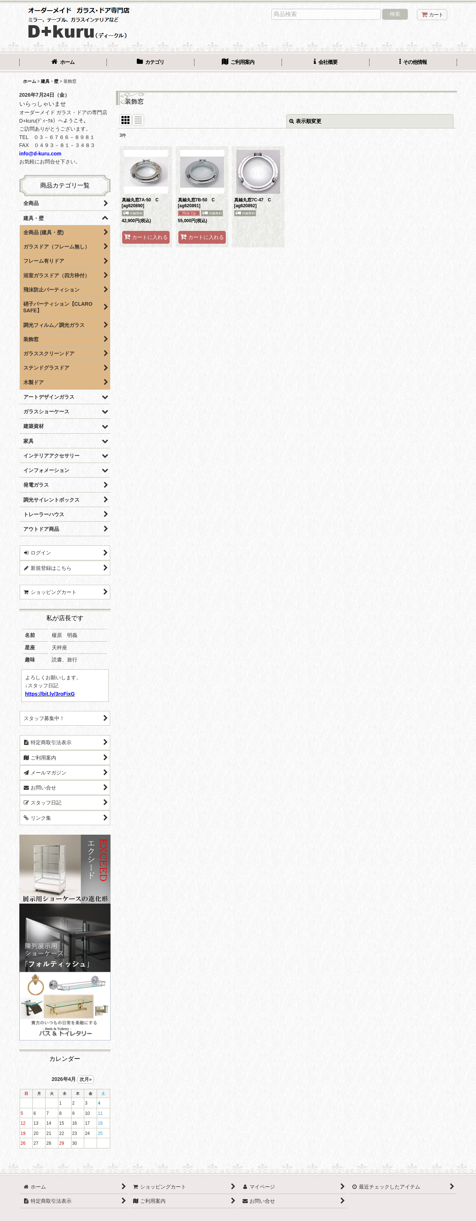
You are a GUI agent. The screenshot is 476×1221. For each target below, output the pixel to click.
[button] (413, 63)
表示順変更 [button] (305, 121)
